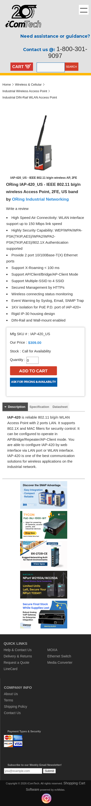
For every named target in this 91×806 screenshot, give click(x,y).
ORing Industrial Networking (40, 199)
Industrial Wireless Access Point (24, 91)
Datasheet (59, 407)
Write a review (17, 209)
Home (6, 84)
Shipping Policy (15, 706)
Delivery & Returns (18, 656)
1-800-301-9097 (67, 52)
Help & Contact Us (18, 650)
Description (16, 407)
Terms (8, 700)
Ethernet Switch (59, 656)
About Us (11, 694)
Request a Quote (16, 662)
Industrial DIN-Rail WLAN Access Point (29, 97)
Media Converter (60, 662)
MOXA (52, 650)
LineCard (10, 669)
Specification (39, 407)
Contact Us (12, 713)
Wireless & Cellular (28, 84)
